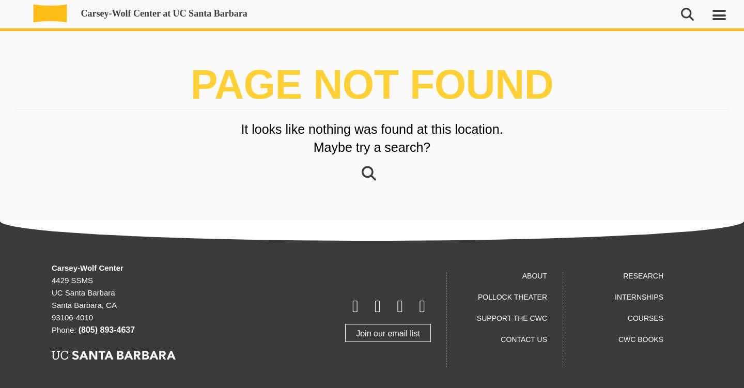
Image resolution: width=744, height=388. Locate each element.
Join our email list (388, 333)
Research (643, 276)
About (534, 276)
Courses (645, 318)
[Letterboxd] (377, 306)
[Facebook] (355, 306)
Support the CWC (512, 318)
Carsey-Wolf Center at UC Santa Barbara (134, 13)
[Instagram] (422, 306)
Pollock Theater (512, 297)
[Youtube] (400, 306)
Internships (639, 297)
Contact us (524, 339)
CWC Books (640, 339)
